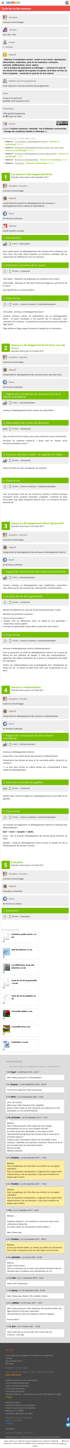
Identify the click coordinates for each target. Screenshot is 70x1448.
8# (7, 1239)
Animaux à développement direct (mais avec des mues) (39, 147)
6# (7, 1184)
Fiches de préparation (15, 1388)
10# (7, 1278)
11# (7, 1290)
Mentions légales (13, 1402)
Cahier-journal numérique (17, 1386)
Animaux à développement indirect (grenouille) (36, 153)
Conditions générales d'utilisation (20, 1405)
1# (7, 1072)
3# (7, 1097)
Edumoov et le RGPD (15, 1410)
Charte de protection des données (21, 1408)
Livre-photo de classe (15, 1391)
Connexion (10, 1428)
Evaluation (19, 163)
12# (7, 1303)
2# (7, 1084)
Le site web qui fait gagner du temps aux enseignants (29, 1355)
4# (7, 1117)
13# (7, 1326)
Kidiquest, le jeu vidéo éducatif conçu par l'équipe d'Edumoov (33, 1437)
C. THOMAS (8, 47)
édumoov (10, 1363)
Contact (9, 1358)
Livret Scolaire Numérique (17, 1383)
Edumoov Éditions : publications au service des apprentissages (33, 1394)
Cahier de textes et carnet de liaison (22, 1380)
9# (7, 1257)
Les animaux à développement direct (31, 141)
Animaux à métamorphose (26, 159)
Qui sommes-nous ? (14, 1361)
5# (7, 1157)
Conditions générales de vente (19, 1413)
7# (7, 1210)
